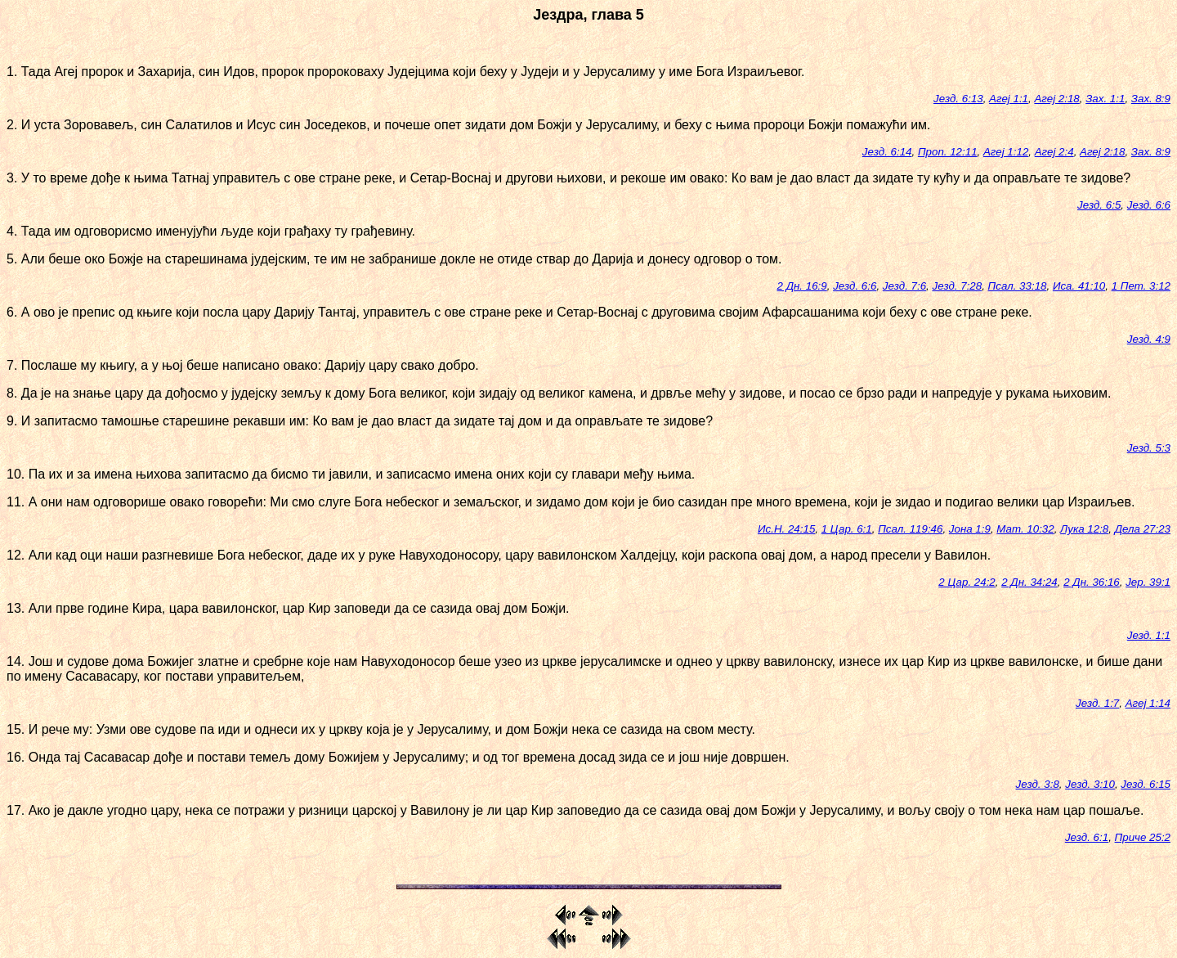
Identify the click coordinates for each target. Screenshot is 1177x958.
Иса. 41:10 (1079, 286)
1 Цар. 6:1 (846, 529)
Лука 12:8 (1084, 529)
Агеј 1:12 (1005, 152)
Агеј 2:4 (1054, 152)
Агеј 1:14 (1148, 703)
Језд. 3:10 (1090, 784)
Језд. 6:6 (1148, 205)
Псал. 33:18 (1017, 286)
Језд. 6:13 (958, 98)
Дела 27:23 (1142, 529)
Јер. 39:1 (1148, 582)
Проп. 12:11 (948, 152)
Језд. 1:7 (1097, 703)
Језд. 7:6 (904, 286)
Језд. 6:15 (1145, 784)
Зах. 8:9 (1150, 98)
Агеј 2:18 (1056, 98)
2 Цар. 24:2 (966, 582)
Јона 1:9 (970, 529)
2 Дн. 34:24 (1029, 582)
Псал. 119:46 (910, 529)
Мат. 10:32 (1025, 529)
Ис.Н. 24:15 (786, 529)
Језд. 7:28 (957, 286)
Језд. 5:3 (1148, 448)
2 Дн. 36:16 (1091, 582)
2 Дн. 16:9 (802, 286)
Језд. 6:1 (1086, 837)
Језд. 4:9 (1148, 339)
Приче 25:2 (1142, 837)
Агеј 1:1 (1008, 98)
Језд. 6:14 (887, 152)
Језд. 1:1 (1148, 635)
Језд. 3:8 (1037, 784)
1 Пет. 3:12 (1141, 286)
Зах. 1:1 (1105, 98)
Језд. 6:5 (1099, 205)
